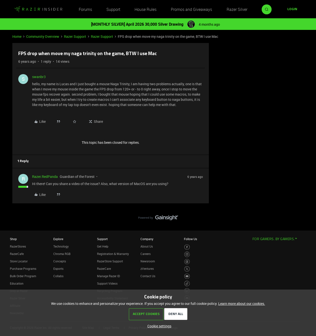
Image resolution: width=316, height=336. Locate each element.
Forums (85, 9)
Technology (61, 246)
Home (16, 36)
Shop (13, 239)
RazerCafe (17, 254)
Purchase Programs (23, 269)
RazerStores (18, 246)
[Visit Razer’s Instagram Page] (187, 254)
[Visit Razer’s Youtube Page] (187, 276)
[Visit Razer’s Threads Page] (187, 262)
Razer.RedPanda (45, 176)
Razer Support (75, 36)
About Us (146, 246)
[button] (292, 9)
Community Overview (42, 36)
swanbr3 (39, 76)
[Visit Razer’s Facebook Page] (187, 247)
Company (146, 239)
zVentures (147, 269)
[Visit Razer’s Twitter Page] (187, 269)
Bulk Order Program (23, 276)
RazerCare (104, 269)
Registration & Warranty (113, 254)
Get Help (102, 246)
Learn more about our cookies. (241, 303)
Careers (145, 254)
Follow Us (190, 239)
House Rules (146, 9)
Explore (58, 239)
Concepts (59, 261)
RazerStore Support (110, 261)
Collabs (58, 276)
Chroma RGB (62, 254)
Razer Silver (237, 9)
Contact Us (147, 276)
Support (113, 9)
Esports (58, 269)
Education (16, 283)
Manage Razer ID (108, 276)
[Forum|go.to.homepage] (38, 9)
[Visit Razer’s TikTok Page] (187, 283)
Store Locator (19, 261)
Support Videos (107, 283)
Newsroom (147, 261)
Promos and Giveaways (191, 9)
